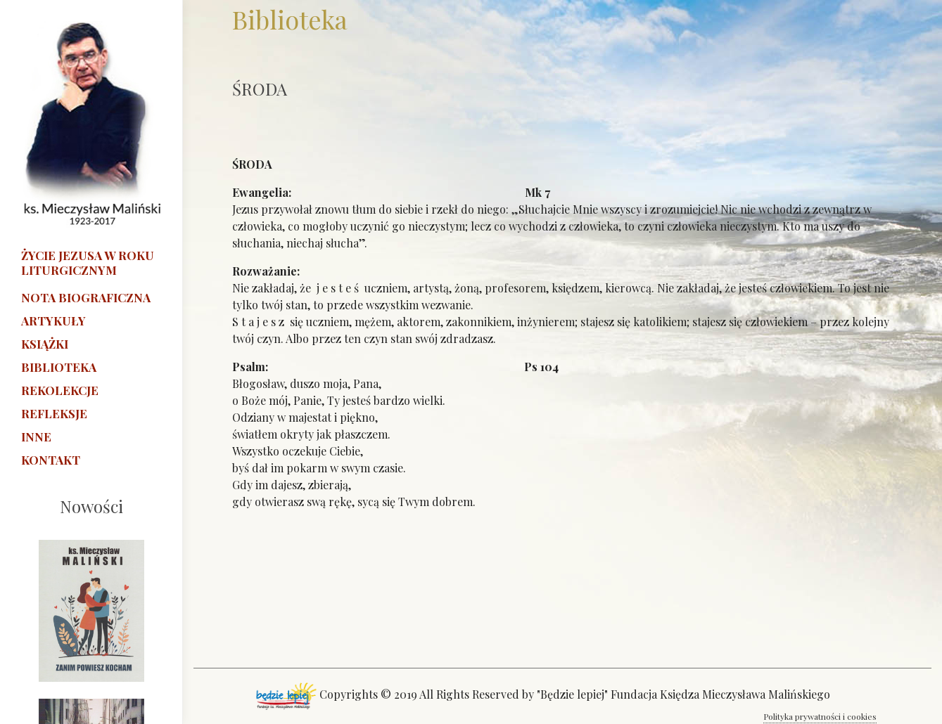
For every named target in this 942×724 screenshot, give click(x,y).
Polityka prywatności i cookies (820, 716)
